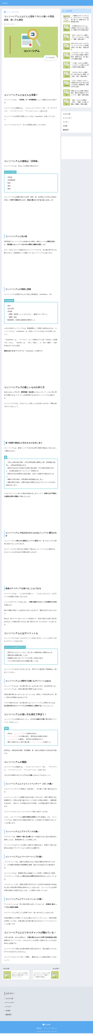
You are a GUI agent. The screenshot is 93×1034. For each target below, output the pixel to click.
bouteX (6, 2)
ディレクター (67, 119)
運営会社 (39, 1029)
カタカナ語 (67, 115)
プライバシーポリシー (50, 1029)
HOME (47, 1025)
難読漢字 (66, 131)
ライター (66, 123)
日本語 (65, 127)
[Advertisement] (31, 75)
